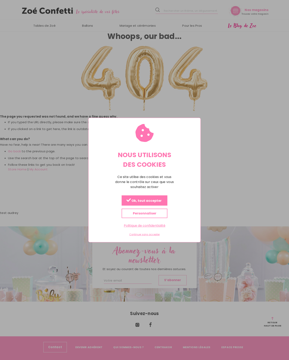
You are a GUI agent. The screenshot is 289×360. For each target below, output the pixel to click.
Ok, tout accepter (144, 200)
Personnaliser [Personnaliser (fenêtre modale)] (144, 213)
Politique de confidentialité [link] (144, 225)
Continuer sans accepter (144, 234)
